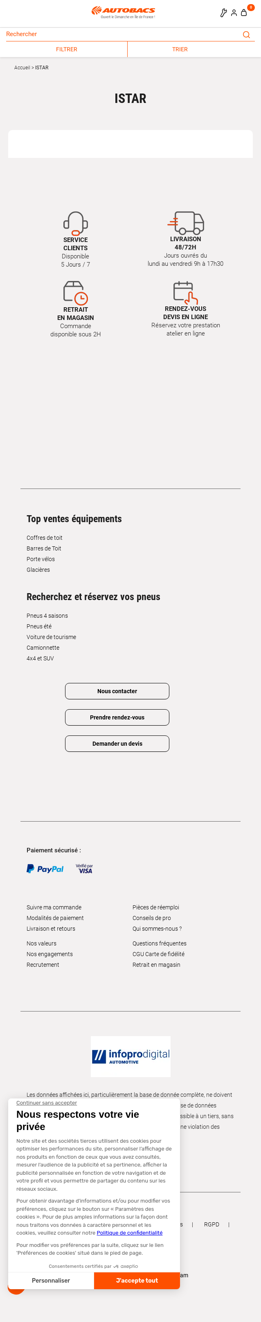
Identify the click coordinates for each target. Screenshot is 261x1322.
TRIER (180, 49)
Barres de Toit (44, 548)
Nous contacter (117, 691)
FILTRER (66, 49)
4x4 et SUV (40, 658)
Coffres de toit (45, 537)
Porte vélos (41, 559)
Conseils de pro (152, 918)
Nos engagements (50, 954)
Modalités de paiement (55, 918)
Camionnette (43, 647)
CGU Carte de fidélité (158, 954)
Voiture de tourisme (51, 637)
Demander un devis (117, 743)
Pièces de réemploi (156, 907)
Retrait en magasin (156, 964)
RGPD (211, 1224)
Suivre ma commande (54, 907)
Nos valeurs (41, 943)
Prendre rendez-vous (117, 717)
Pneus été (39, 626)
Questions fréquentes (160, 943)
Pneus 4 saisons (47, 615)
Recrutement (43, 964)
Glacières (38, 569)
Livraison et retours (51, 928)
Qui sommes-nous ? (157, 928)
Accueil (22, 68)
